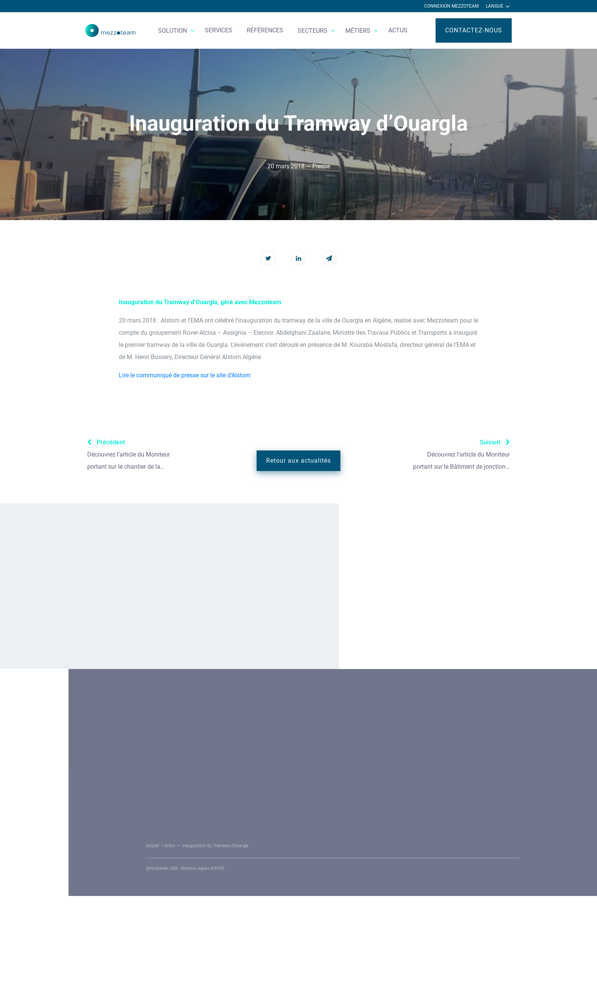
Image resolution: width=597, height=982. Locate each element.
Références (265, 30)
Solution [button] (173, 30)
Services (218, 30)
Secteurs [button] (313, 30)
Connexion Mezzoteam (451, 6)
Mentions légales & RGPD (298, 868)
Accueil (260, 845)
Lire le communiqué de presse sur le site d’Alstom (185, 375)
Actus (397, 30)
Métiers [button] (358, 30)
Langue (498, 6)
